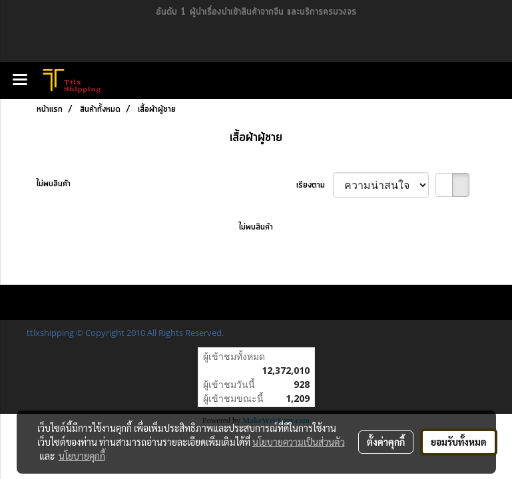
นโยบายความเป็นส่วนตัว (298, 442)
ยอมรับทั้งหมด (459, 442)
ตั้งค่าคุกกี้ (386, 442)
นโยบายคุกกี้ (82, 456)
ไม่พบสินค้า (54, 184)
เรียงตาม (314, 185)
